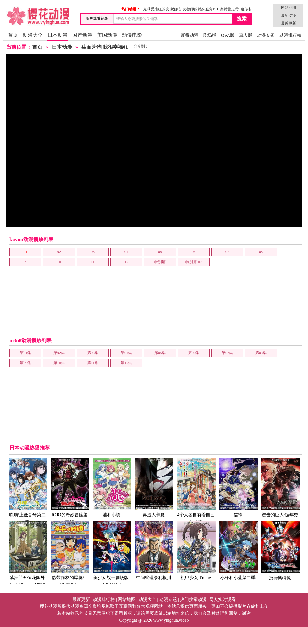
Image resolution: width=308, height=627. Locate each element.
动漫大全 (33, 35)
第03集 (92, 353)
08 (261, 252)
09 (25, 262)
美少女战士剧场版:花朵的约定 (111, 554)
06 (193, 252)
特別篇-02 (193, 262)
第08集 (261, 353)
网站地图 (288, 7)
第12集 (126, 363)
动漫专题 (266, 35)
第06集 (193, 353)
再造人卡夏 (154, 487)
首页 (13, 35)
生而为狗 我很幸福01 (104, 47)
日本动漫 (57, 35)
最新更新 (81, 599)
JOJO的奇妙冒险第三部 (69, 491)
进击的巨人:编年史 (280, 487)
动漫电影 (132, 35)
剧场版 (209, 35)
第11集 (92, 363)
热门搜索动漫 (193, 599)
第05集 (160, 353)
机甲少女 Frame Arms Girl (196, 554)
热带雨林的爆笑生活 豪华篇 (69, 554)
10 (59, 262)
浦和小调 (111, 487)
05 (160, 252)
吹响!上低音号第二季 (27, 491)
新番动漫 (189, 35)
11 (93, 262)
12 (126, 262)
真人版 (245, 35)
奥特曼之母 (229, 9)
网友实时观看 (222, 599)
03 (93, 252)
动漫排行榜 (290, 35)
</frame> (154, 140)
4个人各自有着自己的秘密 (196, 491)
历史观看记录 (96, 18)
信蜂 (238, 487)
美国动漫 (107, 35)
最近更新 (288, 23)
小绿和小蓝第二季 (238, 550)
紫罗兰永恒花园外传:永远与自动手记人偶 (27, 558)
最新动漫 (288, 15)
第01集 (25, 353)
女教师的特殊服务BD (200, 9)
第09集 (25, 363)
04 (126, 252)
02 (59, 252)
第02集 (59, 353)
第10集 (59, 363)
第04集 (126, 353)
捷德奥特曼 (280, 550)
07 (227, 252)
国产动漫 (82, 35)
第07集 (227, 353)
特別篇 (160, 262)
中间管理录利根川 (154, 550)
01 (25, 252)
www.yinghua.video (171, 620)
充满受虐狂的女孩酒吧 (162, 9)
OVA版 (227, 35)
